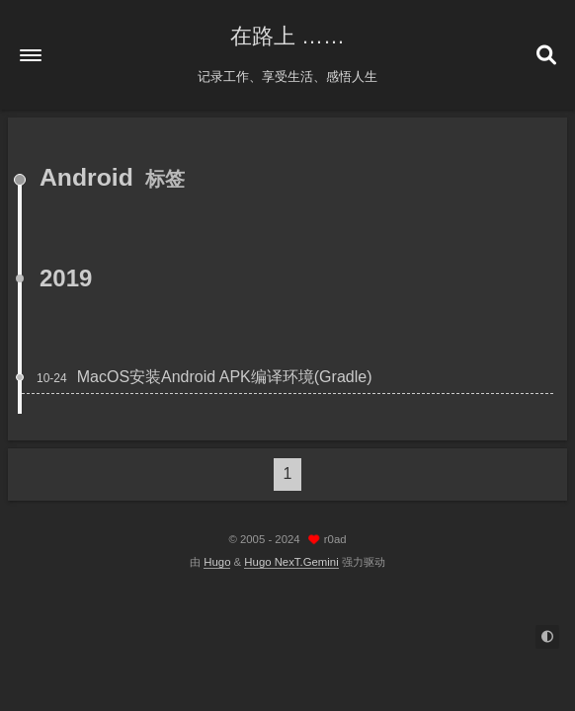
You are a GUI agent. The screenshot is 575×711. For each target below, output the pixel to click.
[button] (30, 55)
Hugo (217, 562)
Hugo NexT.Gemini (291, 562)
